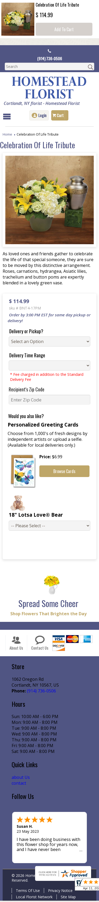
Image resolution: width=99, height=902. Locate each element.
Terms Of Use (27, 891)
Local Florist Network (33, 898)
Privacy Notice (59, 891)
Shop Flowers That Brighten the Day (47, 615)
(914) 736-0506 (49, 58)
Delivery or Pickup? (24, 331)
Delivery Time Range (25, 355)
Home (7, 134)
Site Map (67, 898)
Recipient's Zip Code (24, 389)
